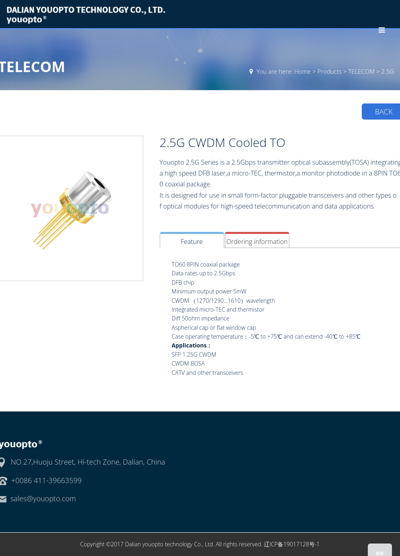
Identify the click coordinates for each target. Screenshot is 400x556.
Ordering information (256, 241)
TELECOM (361, 71)
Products (330, 71)
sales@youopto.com (43, 498)
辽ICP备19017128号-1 (292, 544)
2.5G (387, 71)
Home (302, 71)
